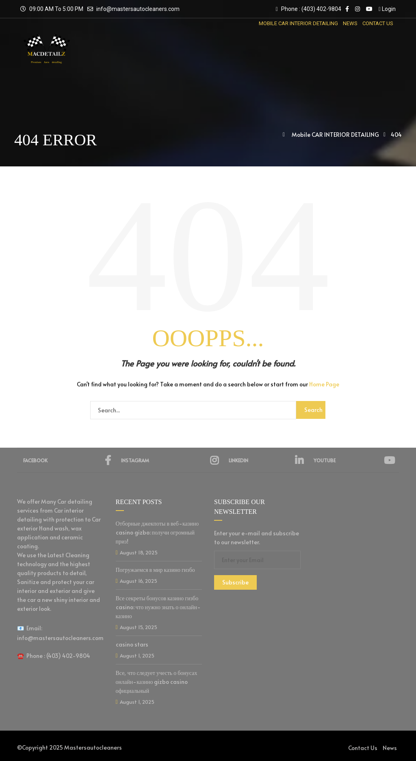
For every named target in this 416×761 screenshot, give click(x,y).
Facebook (67, 460)
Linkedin (266, 460)
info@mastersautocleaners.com (138, 9)
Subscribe (235, 582)
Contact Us (362, 748)
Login (387, 9)
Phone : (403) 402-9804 (308, 9)
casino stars (132, 644)
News (390, 748)
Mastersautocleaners (93, 747)
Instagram (170, 460)
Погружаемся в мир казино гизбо (155, 569)
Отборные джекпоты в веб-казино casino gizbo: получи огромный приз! (157, 532)
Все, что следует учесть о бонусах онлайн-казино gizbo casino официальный (156, 681)
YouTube (354, 460)
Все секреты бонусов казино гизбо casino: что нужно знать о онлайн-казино (158, 607)
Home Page (324, 384)
